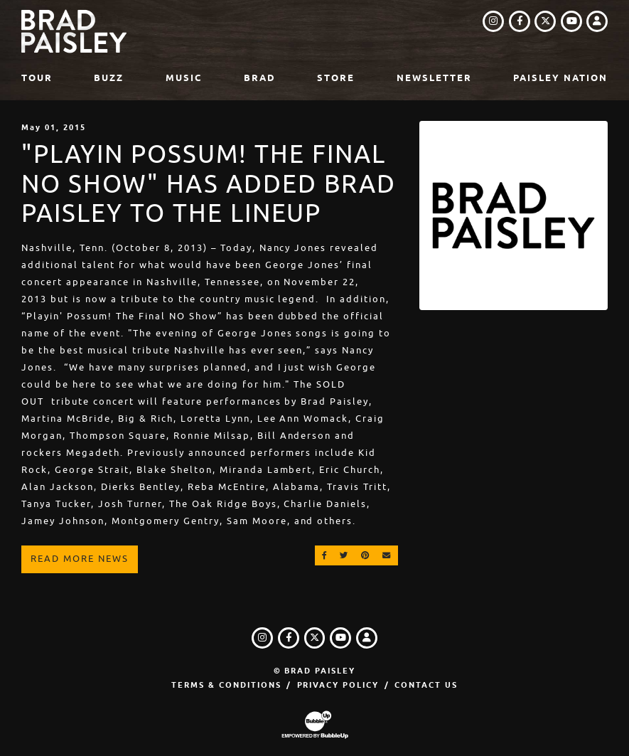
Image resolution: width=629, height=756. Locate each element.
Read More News (80, 559)
